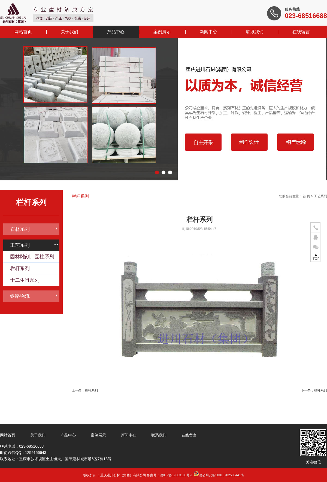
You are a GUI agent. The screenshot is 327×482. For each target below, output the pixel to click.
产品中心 (116, 31)
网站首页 (23, 31)
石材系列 (33, 229)
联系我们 (255, 31)
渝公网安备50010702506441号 (218, 475)
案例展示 (162, 31)
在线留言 (301, 31)
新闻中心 (208, 31)
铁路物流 (33, 296)
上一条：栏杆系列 (85, 390)
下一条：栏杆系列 (314, 390)
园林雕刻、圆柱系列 (32, 256)
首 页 (306, 196)
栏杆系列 (20, 268)
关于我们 (69, 31)
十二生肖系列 (25, 280)
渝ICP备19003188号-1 (176, 475)
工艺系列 (34, 245)
